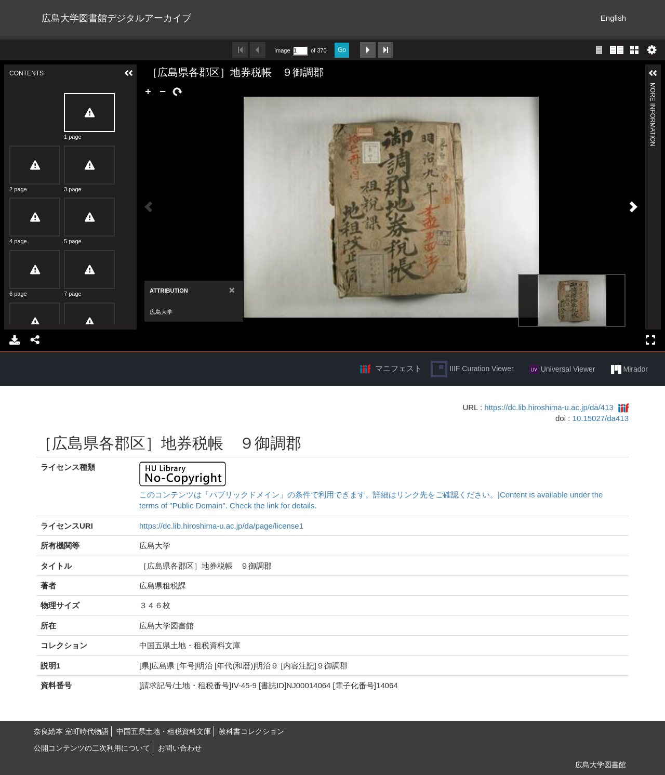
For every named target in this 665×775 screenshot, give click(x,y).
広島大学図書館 (600, 764)
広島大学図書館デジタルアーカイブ (116, 18)
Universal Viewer (562, 369)
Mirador (629, 369)
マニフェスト (398, 368)
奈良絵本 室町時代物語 (71, 731)
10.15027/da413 (601, 418)
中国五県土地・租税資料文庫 (163, 731)
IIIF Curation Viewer (472, 369)
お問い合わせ (180, 748)
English (613, 18)
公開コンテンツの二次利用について (92, 748)
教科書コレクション (251, 731)
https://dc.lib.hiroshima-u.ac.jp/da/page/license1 (221, 525)
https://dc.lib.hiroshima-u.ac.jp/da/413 (548, 407)
